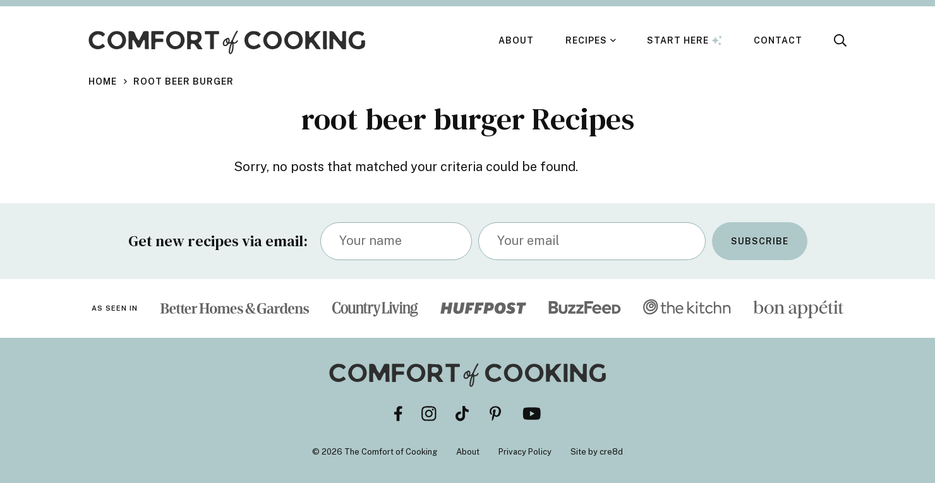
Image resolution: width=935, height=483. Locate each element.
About (516, 40)
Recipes (586, 40)
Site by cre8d (596, 451)
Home (102, 81)
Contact (778, 40)
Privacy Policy (525, 451)
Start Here (684, 40)
